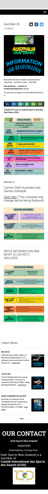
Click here (10, 197)
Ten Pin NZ (6, 374)
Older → (23, 419)
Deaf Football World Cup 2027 (13, 396)
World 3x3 (5, 352)
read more (16, 363)
